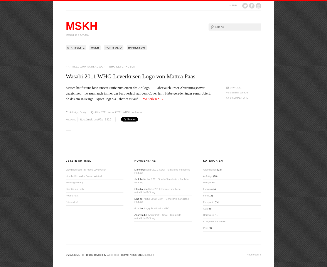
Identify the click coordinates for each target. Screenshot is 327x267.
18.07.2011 (235, 87)
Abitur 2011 (100, 112)
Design (83, 112)
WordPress (113, 254)
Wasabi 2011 (115, 112)
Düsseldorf (72, 202)
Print (205, 228)
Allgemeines (210, 169)
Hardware (208, 215)
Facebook (252, 5)
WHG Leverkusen (132, 112)
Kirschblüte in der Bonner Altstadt (84, 176)
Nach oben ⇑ (254, 254)
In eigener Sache (212, 221)
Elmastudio (148, 254)
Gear (206, 208)
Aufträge (73, 112)
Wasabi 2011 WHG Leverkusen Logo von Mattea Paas (130, 76)
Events (207, 189)
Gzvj (136, 208)
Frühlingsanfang (75, 182)
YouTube (258, 5)
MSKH (82, 26)
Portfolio (113, 47)
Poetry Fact (72, 195)
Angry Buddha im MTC (156, 208)
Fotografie (208, 202)
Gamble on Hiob (75, 189)
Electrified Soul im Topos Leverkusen (86, 169)
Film (205, 195)
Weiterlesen (153, 99)
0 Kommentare (239, 98)
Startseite (76, 47)
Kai (246, 92)
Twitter (245, 5)
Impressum (136, 47)
